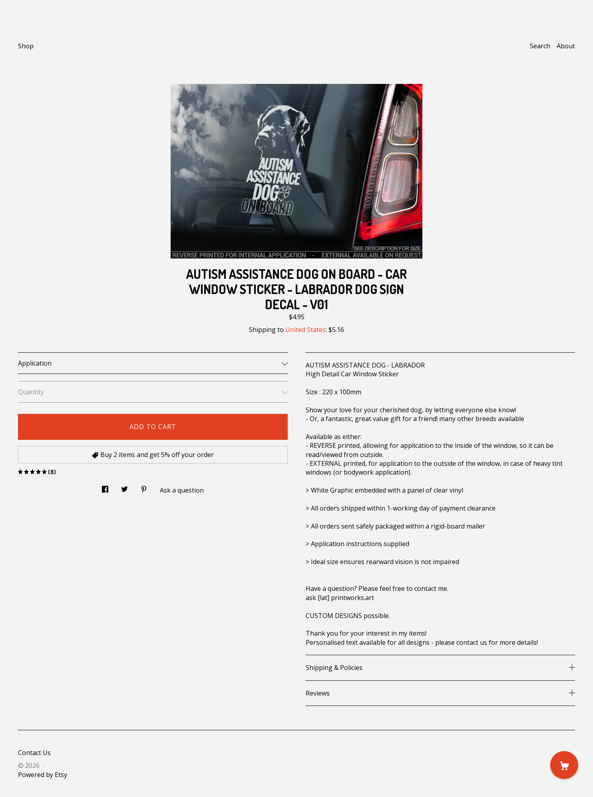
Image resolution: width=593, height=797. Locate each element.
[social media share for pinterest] (144, 487)
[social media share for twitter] (124, 487)
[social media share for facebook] (105, 487)
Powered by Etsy (42, 774)
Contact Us (34, 752)
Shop (26, 46)
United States (305, 329)
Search (540, 46)
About (566, 46)
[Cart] (564, 765)
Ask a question (182, 490)
